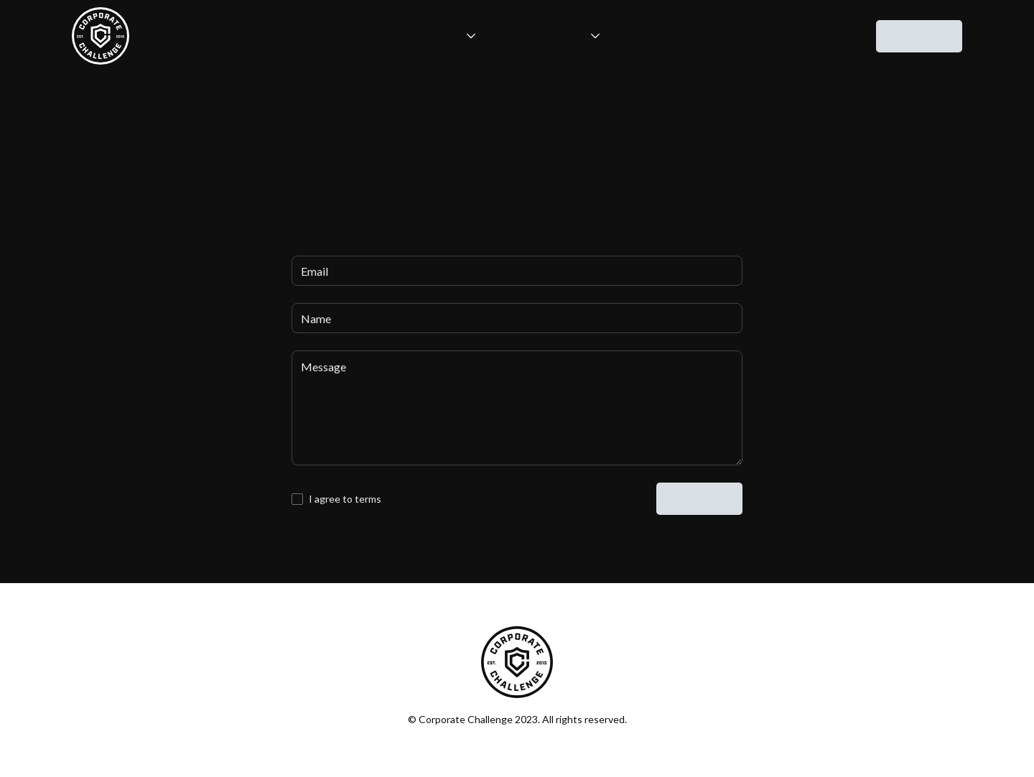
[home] (100, 36)
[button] (433, 35)
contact (919, 37)
